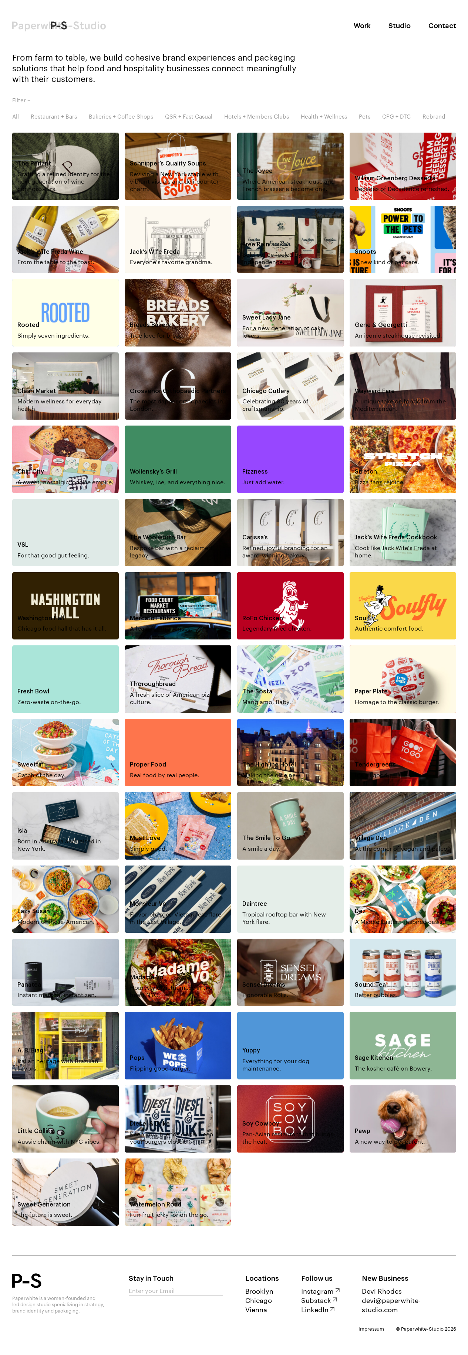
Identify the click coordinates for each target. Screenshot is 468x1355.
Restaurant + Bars (54, 116)
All (15, 116)
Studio (399, 25)
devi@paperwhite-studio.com (391, 1304)
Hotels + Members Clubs (256, 116)
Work (362, 25)
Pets (364, 116)
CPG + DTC (396, 116)
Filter (19, 100)
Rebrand (433, 116)
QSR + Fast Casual (188, 116)
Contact (442, 25)
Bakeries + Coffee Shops (121, 116)
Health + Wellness (324, 116)
